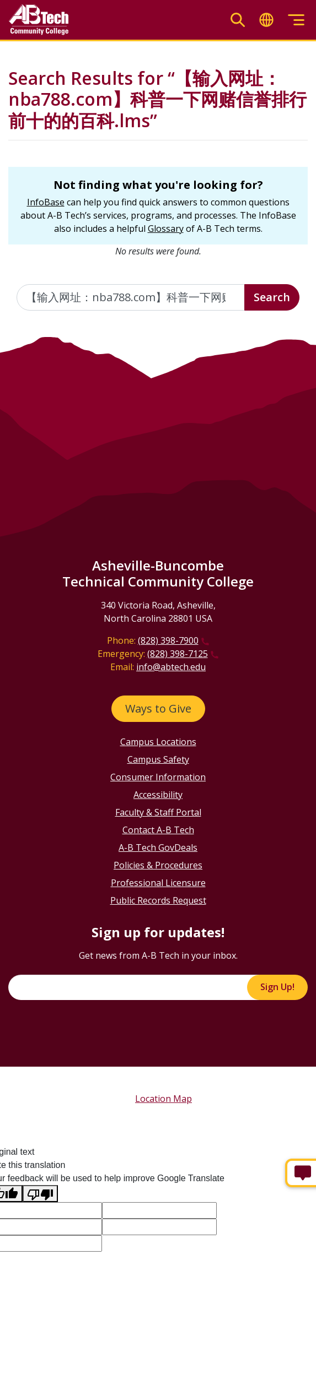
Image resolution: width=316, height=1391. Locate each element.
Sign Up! (277, 987)
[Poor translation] (40, 1193)
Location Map (163, 1099)
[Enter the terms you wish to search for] (131, 297)
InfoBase (46, 202)
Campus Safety (158, 759)
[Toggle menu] (296, 20)
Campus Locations (158, 742)
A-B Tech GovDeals (158, 847)
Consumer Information (158, 777)
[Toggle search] (237, 20)
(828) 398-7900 (168, 640)
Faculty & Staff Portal (158, 812)
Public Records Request (158, 900)
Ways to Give (158, 708)
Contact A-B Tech (158, 830)
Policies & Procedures (158, 865)
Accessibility (158, 795)
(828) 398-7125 (177, 654)
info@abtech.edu (171, 667)
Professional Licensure (158, 883)
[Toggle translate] (266, 20)
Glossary (166, 228)
